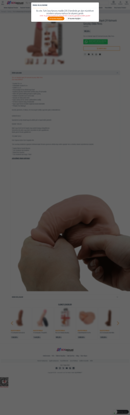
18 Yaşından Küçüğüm (74, 18)
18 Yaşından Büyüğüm (56, 18)
